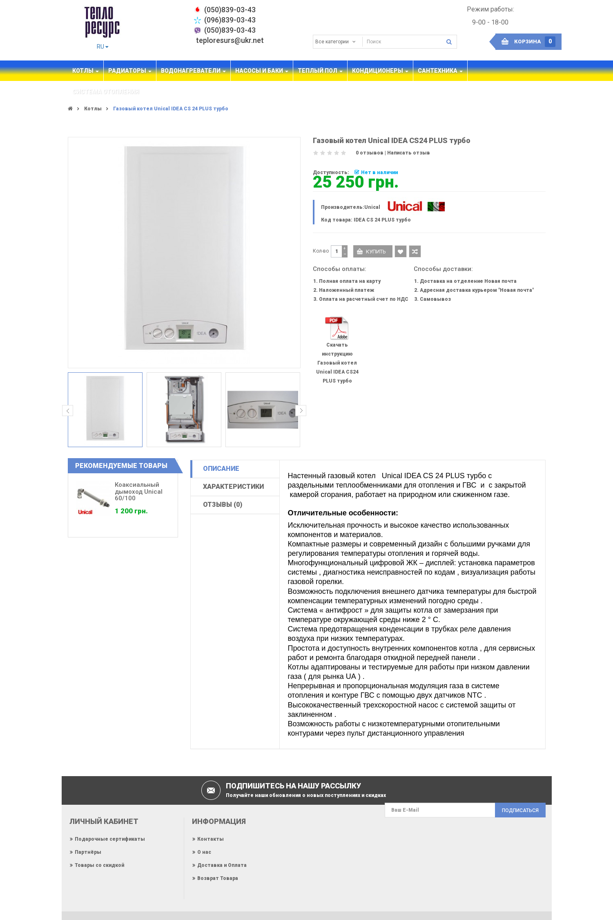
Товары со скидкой (99, 865)
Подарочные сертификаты (110, 839)
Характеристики (233, 486)
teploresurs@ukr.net (230, 40)
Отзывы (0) (222, 504)
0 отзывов (369, 153)
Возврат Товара (217, 878)
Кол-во (321, 251)
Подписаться (520, 810)
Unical (372, 207)
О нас (204, 852)
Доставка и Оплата (222, 865)
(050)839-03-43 (230, 30)
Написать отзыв (408, 153)
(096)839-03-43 (230, 20)
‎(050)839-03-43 (230, 9)
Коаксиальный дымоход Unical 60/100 (139, 491)
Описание (221, 468)
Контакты (210, 839)
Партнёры (88, 852)
